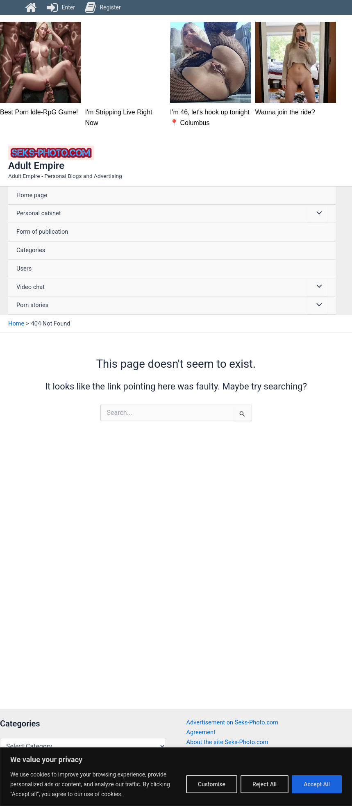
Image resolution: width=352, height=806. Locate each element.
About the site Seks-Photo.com (227, 742)
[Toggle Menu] (317, 214)
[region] (176, 776)
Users (24, 268)
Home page (31, 195)
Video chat (30, 287)
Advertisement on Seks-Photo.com (232, 722)
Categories (30, 250)
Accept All (317, 784)
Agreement (201, 732)
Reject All (264, 784)
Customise (211, 784)
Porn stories (32, 305)
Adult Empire (36, 165)
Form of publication (42, 231)
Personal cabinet (38, 213)
